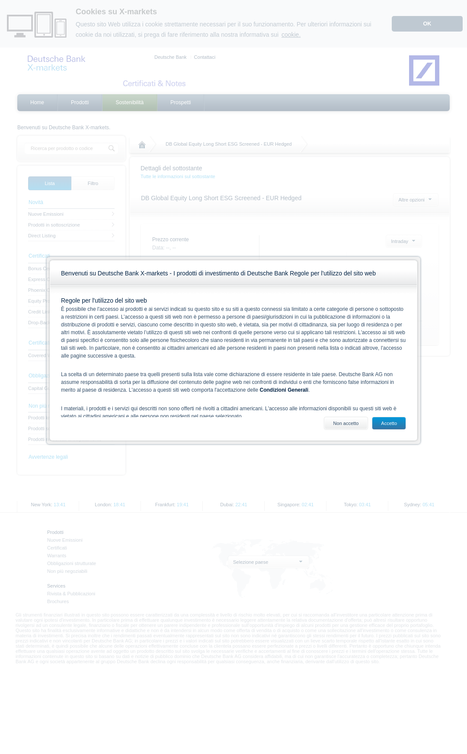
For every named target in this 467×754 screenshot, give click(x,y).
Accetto (389, 423)
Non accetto (346, 423)
